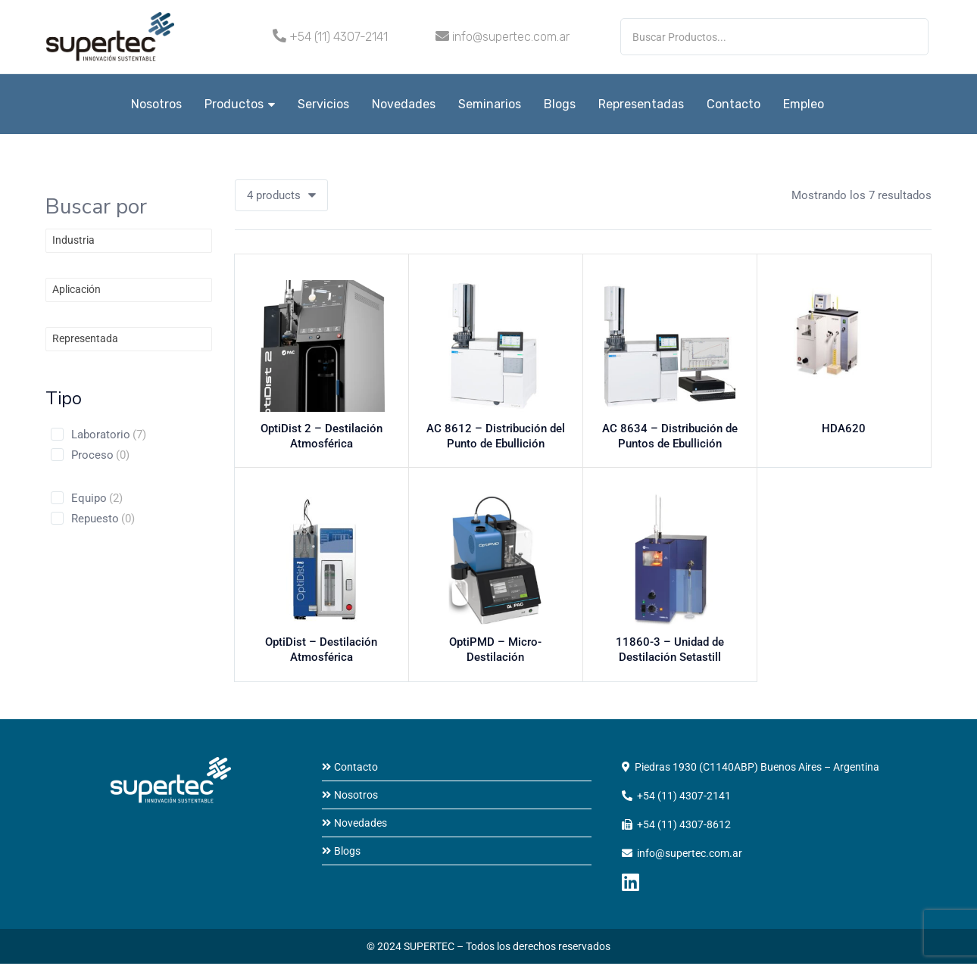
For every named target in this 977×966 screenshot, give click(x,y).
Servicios (323, 104)
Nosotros (156, 104)
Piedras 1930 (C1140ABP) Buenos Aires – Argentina (757, 769)
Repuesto (103, 518)
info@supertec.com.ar (511, 37)
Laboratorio (108, 434)
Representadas (641, 104)
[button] (281, 195)
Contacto (733, 104)
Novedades (403, 104)
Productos (239, 104)
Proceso (100, 455)
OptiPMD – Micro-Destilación (495, 647)
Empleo (803, 104)
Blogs (560, 104)
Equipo (97, 498)
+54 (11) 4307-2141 (338, 37)
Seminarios (489, 104)
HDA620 (844, 432)
